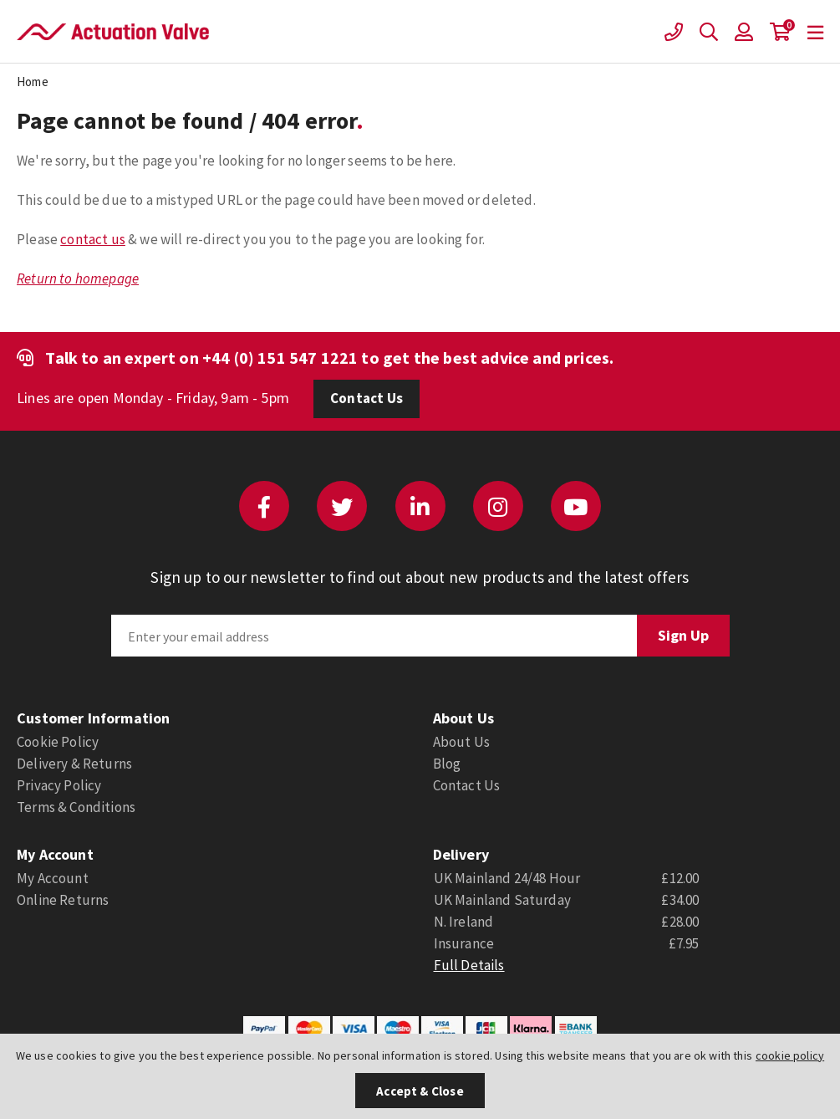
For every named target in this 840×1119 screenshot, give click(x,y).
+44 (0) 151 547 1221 (280, 357)
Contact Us (366, 398)
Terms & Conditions (76, 807)
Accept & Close (419, 1091)
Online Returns (63, 900)
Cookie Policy (58, 742)
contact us (92, 239)
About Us (461, 742)
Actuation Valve (113, 32)
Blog (447, 763)
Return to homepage (78, 278)
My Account (53, 878)
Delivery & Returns (74, 763)
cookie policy (790, 1055)
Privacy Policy (59, 785)
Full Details (469, 965)
